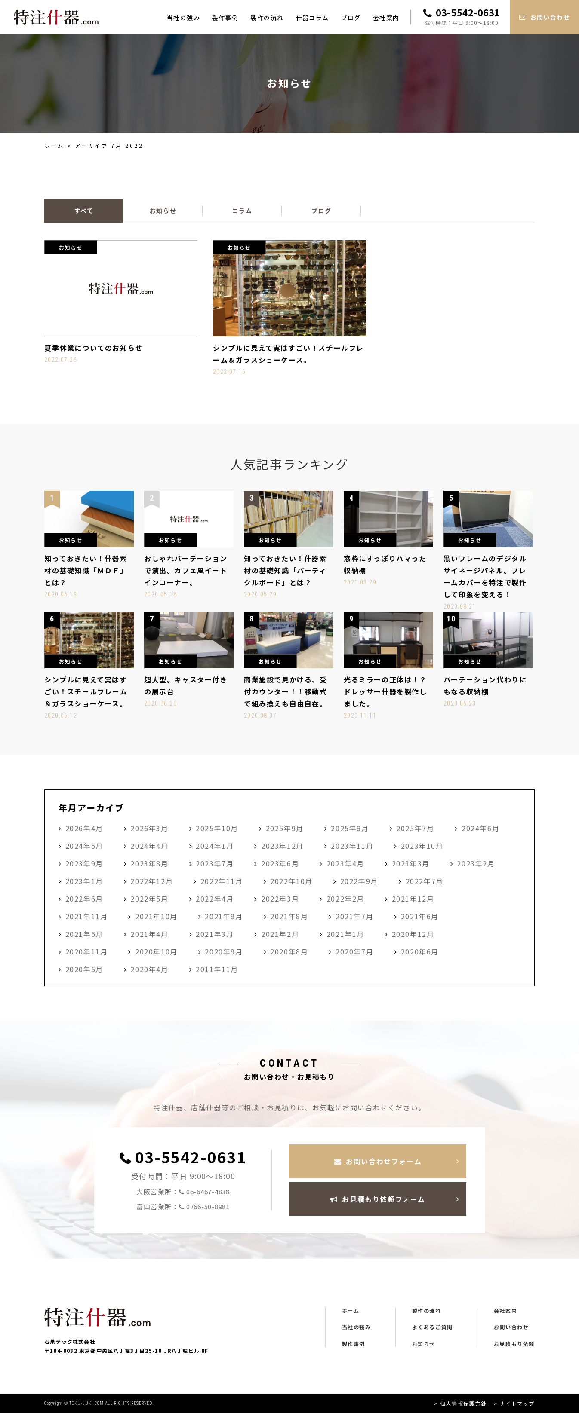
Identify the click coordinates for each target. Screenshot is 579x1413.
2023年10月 (422, 846)
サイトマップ (517, 1403)
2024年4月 (149, 846)
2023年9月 (84, 863)
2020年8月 (289, 951)
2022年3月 (280, 898)
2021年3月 (215, 934)
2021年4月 (149, 934)
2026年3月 (149, 828)
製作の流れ (267, 17)
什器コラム (312, 17)
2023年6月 (280, 863)
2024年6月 (480, 828)
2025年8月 (350, 828)
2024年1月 (215, 846)
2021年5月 (84, 934)
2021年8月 (289, 916)
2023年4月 (345, 863)
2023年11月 (352, 846)
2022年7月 (424, 881)
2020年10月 (156, 951)
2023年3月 (411, 863)
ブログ (351, 17)
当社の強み (183, 17)
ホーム (54, 145)
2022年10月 (291, 881)
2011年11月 (217, 969)
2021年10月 (156, 916)
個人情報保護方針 (463, 1403)
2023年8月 (149, 863)
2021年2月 (280, 934)
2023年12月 (282, 846)
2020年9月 (224, 951)
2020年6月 (420, 951)
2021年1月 (345, 934)
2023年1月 (84, 881)
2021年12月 (413, 898)
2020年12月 (413, 934)
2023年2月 (476, 863)
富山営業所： (183, 1207)
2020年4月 (149, 969)
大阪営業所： (183, 1192)
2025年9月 (285, 828)
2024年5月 (84, 846)
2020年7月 (354, 951)
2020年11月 (86, 951)
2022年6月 (84, 898)
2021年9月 (224, 916)
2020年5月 (84, 969)
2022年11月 (221, 881)
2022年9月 (359, 881)
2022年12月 (151, 881)
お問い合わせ (511, 1327)
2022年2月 (345, 898)
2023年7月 (215, 863)
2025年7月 (415, 828)
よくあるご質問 (432, 1327)
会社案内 (386, 17)
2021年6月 (420, 916)
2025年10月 (217, 828)
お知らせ (423, 1344)
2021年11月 (86, 916)
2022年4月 (215, 898)
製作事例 (225, 17)
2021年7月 (354, 916)
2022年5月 (149, 898)
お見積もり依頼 (514, 1344)
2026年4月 (84, 828)
